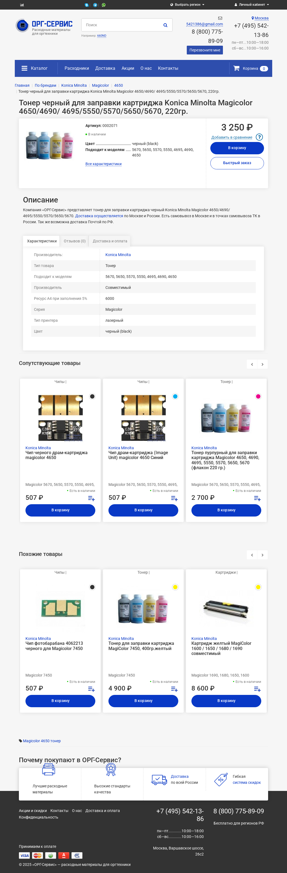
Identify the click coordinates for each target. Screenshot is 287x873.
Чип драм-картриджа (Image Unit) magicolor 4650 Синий (138, 455)
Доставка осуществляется (99, 216)
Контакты (168, 68)
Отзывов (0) (75, 241)
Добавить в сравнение (231, 137)
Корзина (250, 68)
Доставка (105, 68)
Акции (128, 68)
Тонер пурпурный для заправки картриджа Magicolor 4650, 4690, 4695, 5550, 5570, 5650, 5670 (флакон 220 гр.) (225, 460)
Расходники (77, 68)
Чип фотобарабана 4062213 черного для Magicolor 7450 (54, 646)
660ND (101, 35)
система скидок (247, 782)
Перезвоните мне (205, 50)
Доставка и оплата (110, 241)
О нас (146, 68)
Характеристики (42, 241)
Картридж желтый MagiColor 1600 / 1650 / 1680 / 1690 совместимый (221, 648)
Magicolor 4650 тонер (42, 741)
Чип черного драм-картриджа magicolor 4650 (56, 455)
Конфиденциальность (38, 817)
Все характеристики (103, 164)
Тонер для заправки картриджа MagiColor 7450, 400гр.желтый (141, 646)
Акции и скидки (33, 810)
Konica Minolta (118, 255)
